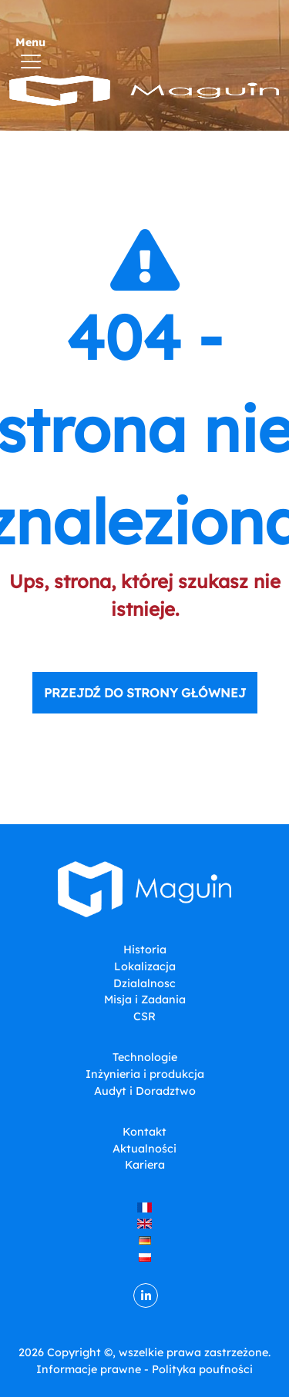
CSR (144, 1016)
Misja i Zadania (145, 999)
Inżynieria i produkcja (145, 1074)
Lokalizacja (145, 966)
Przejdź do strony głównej (145, 692)
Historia (144, 949)
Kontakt (144, 1132)
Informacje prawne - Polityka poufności (144, 1369)
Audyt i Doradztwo (145, 1091)
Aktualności (144, 1149)
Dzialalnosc (144, 983)
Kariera (145, 1165)
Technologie (145, 1057)
